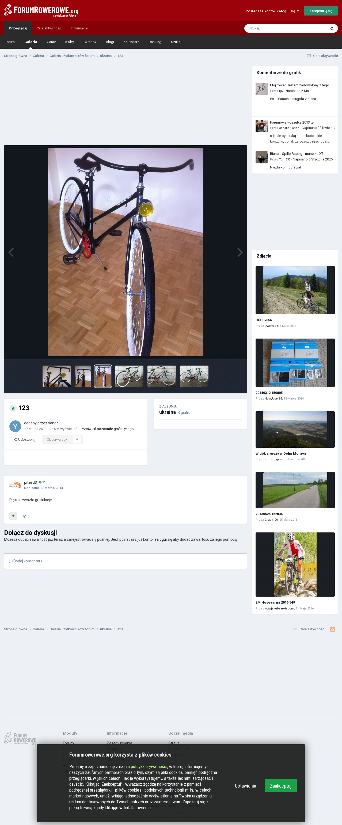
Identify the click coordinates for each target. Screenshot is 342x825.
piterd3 (30, 482)
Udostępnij (24, 440)
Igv (281, 91)
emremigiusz (274, 459)
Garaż (51, 42)
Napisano (298, 91)
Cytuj (25, 516)
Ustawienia (245, 786)
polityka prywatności (149, 766)
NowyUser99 (273, 398)
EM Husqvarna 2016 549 (275, 602)
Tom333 (284, 159)
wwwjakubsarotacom (279, 608)
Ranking (155, 42)
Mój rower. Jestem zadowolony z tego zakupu (299, 85)
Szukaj (176, 42)
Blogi (110, 42)
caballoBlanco (289, 128)
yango (53, 423)
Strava (174, 743)
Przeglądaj (18, 28)
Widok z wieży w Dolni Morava (281, 453)
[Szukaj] (272, 28)
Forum (10, 42)
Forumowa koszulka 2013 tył (292, 122)
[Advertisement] (125, 103)
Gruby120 (271, 519)
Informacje (79, 28)
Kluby (69, 42)
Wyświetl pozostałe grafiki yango (108, 429)
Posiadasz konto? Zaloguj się (272, 11)
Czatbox (89, 42)
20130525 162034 (269, 514)
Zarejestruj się (320, 11)
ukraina (167, 412)
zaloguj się (163, 539)
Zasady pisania (119, 743)
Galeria (30, 44)
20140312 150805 (269, 393)
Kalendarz (131, 42)
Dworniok (271, 326)
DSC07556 (264, 320)
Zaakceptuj (280, 786)
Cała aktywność (49, 28)
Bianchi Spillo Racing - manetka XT (296, 154)
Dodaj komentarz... (27, 561)
